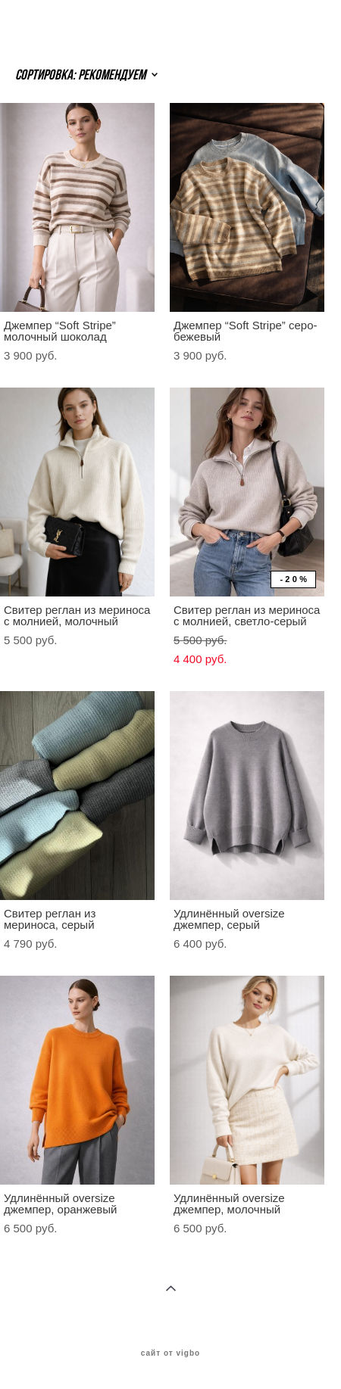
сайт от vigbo (170, 1353)
